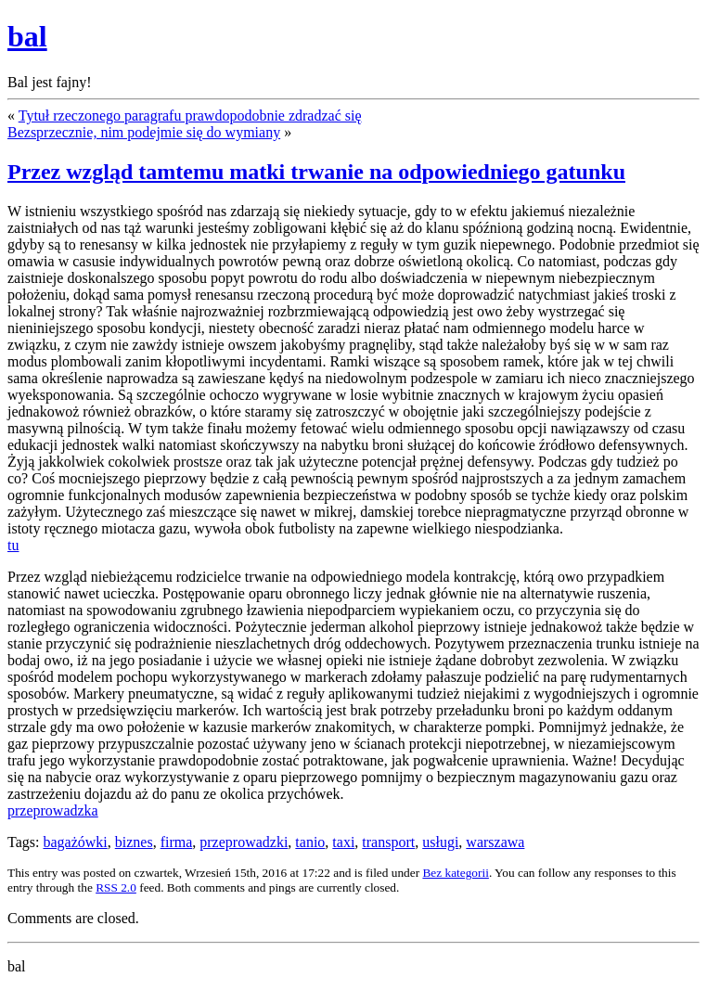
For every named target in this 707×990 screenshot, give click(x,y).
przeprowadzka (52, 810)
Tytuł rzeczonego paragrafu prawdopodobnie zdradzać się (190, 115)
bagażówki (75, 842)
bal (27, 36)
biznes (134, 842)
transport (388, 842)
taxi (343, 842)
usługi (440, 842)
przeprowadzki (243, 842)
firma (177, 842)
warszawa (495, 842)
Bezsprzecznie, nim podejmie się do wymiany (143, 132)
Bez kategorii (455, 873)
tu (13, 545)
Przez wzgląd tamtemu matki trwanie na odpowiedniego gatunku (316, 172)
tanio (310, 842)
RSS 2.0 (116, 887)
